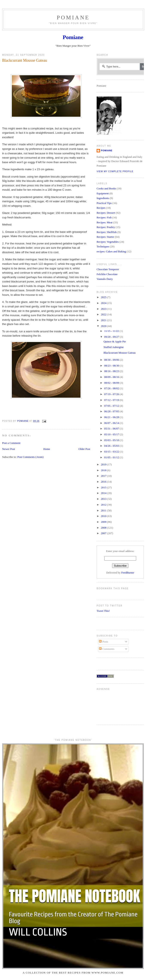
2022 (104, 314)
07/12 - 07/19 (112, 400)
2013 (104, 498)
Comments (106, 648)
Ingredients (103, 198)
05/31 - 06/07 (112, 428)
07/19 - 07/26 (112, 394)
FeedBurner (127, 572)
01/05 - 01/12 (112, 457)
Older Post (84, 449)
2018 (104, 470)
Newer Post (8, 449)
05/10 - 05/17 (112, 434)
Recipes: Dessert (106, 212)
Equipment (103, 193)
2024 (104, 303)
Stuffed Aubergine (113, 347)
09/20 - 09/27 (112, 336)
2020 (104, 326)
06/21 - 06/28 (112, 417)
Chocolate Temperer (108, 269)
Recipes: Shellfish (107, 232)
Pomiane (73, 17)
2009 (104, 521)
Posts (103, 641)
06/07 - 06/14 (112, 423)
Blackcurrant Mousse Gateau (119, 352)
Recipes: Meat (105, 222)
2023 (104, 308)
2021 (104, 320)
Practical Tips (104, 203)
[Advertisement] (110, 705)
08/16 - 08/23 (112, 371)
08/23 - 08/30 (112, 365)
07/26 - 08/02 (112, 388)
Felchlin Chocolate (107, 274)
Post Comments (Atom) (30, 457)
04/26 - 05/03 (112, 445)
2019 (104, 464)
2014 (104, 493)
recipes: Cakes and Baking (111, 251)
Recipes (101, 207)
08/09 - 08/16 (112, 377)
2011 (104, 510)
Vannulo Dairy (105, 279)
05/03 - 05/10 (112, 440)
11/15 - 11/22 (112, 331)
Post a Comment (11, 443)
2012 (104, 504)
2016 (104, 481)
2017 (104, 475)
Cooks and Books (106, 188)
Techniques (103, 246)
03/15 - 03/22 (112, 451)
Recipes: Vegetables (108, 241)
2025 (104, 297)
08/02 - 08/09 (112, 382)
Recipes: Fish (104, 217)
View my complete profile (115, 171)
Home (46, 449)
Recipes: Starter (105, 236)
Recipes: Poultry (106, 227)
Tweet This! (103, 610)
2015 (104, 487)
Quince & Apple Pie (114, 341)
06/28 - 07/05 (112, 411)
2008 (104, 527)
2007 (104, 533)
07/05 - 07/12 (112, 405)
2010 (104, 516)
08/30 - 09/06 (112, 359)
